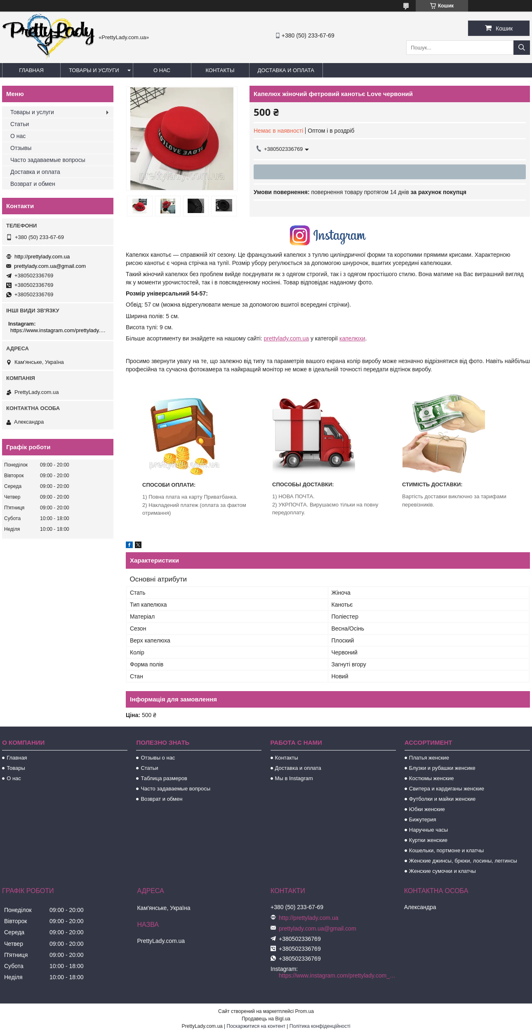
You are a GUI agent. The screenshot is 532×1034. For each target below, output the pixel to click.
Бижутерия (422, 819)
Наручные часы (428, 830)
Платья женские (429, 758)
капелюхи (352, 338)
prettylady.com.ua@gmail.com (50, 266)
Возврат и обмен (32, 184)
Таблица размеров (164, 778)
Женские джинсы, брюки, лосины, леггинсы (463, 861)
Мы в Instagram (294, 778)
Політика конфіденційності (320, 1026)
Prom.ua (304, 1011)
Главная (31, 70)
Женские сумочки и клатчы (442, 871)
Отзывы (20, 148)
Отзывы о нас (158, 758)
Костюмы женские (431, 778)
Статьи (19, 124)
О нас (161, 70)
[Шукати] (521, 47)
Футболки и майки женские (442, 799)
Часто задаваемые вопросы (47, 160)
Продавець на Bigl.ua (266, 1019)
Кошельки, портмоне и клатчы (446, 850)
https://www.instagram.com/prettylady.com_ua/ (58, 330)
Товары (16, 768)
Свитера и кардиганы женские (446, 788)
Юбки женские (427, 809)
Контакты (219, 70)
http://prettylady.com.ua (42, 256)
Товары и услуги (94, 70)
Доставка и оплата (286, 70)
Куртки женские (428, 840)
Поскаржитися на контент (256, 1026)
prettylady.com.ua (286, 338)
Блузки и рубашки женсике (442, 768)
